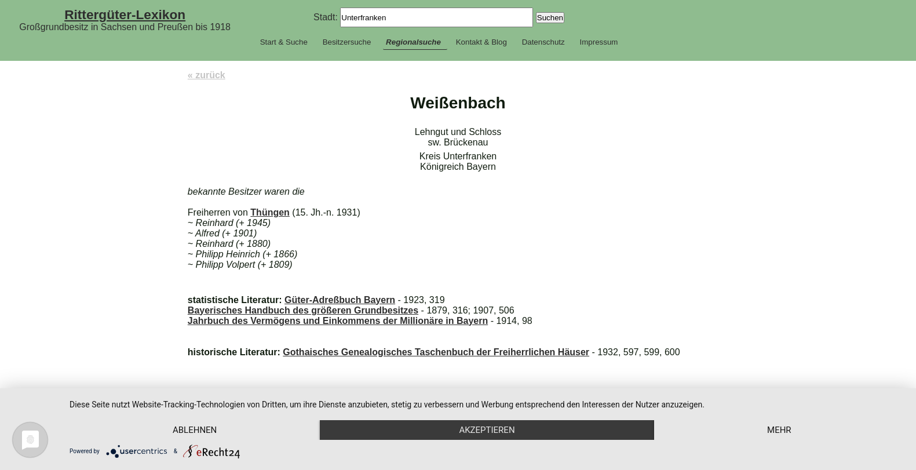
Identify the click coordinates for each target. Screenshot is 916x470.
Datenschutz (543, 42)
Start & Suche (284, 42)
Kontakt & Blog (481, 42)
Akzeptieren (486, 430)
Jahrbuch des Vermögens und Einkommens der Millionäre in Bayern (338, 321)
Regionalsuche (413, 42)
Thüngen (270, 212)
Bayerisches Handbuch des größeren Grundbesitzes (303, 310)
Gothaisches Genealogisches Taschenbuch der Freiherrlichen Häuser (436, 352)
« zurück (206, 75)
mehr (779, 430)
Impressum (598, 42)
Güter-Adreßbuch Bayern (339, 300)
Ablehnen (195, 430)
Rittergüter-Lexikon (124, 14)
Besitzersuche (347, 42)
